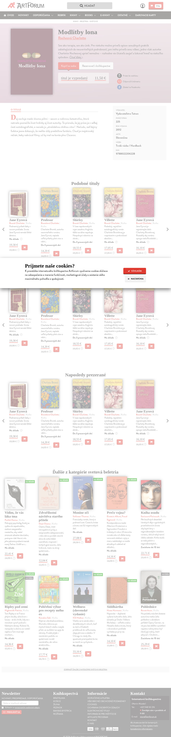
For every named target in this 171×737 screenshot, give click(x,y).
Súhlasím (135, 271)
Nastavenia (135, 278)
